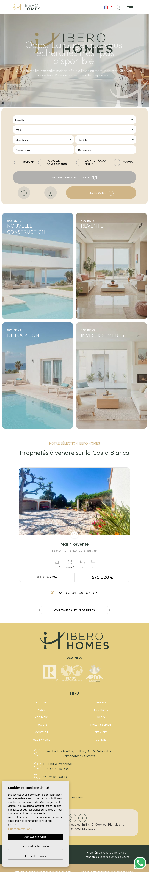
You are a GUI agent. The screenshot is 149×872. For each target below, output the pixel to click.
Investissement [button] (101, 724)
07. (96, 593)
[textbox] (75, 120)
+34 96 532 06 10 (55, 777)
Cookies (100, 824)
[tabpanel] (74, 524)
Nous (42, 709)
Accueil (42, 702)
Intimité (87, 824)
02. (61, 593)
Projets (42, 724)
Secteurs (101, 709)
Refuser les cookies (35, 856)
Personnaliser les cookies (35, 846)
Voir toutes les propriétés (74, 610)
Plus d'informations (20, 829)
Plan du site (116, 824)
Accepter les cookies (35, 836)
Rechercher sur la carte (74, 178)
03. (67, 593)
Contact (41, 732)
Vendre (101, 739)
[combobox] (74, 119)
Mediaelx (88, 829)
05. (81, 593)
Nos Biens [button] (42, 717)
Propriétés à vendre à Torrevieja (106, 852)
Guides (101, 702)
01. (53, 593)
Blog (101, 717)
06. (89, 593)
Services (101, 732)
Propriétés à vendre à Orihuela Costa (106, 857)
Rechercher (101, 193)
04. (75, 593)
